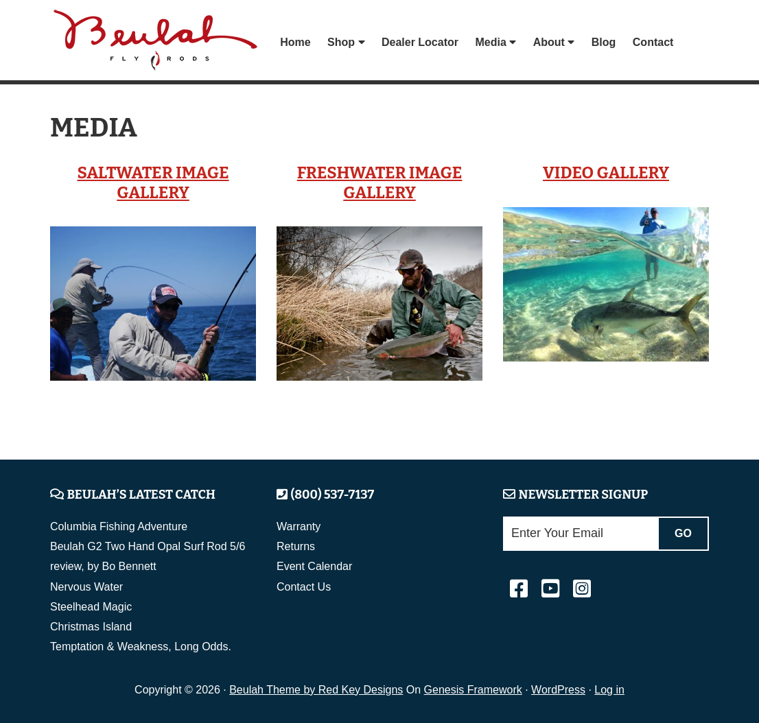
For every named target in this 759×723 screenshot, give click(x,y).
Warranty (298, 526)
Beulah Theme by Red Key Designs (316, 690)
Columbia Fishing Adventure (118, 526)
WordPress (558, 690)
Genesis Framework (473, 690)
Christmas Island (91, 626)
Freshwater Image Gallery (380, 182)
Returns (296, 546)
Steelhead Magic (91, 607)
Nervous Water (86, 587)
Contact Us (304, 587)
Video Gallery (606, 172)
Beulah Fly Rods (159, 42)
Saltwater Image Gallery (153, 182)
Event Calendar (314, 566)
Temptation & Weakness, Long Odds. (140, 646)
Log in (609, 690)
